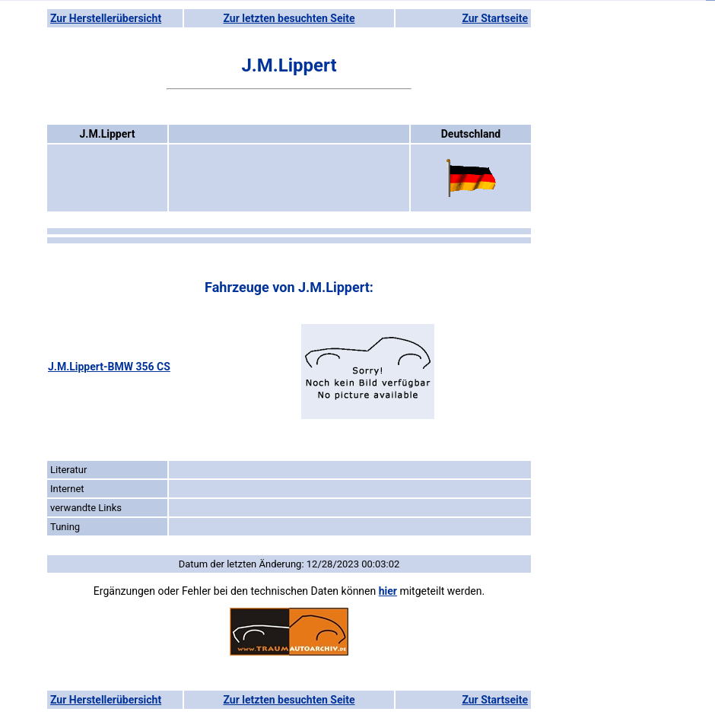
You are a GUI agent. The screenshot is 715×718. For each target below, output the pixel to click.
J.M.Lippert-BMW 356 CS (109, 367)
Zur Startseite (495, 18)
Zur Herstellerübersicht (105, 18)
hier (388, 591)
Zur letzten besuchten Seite (289, 18)
